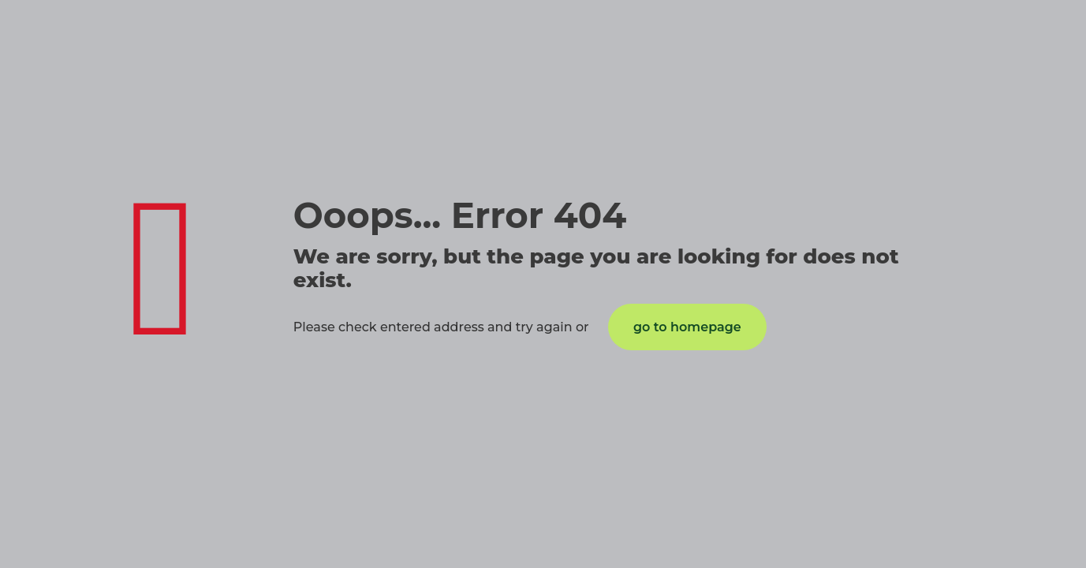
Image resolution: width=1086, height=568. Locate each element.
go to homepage (687, 327)
